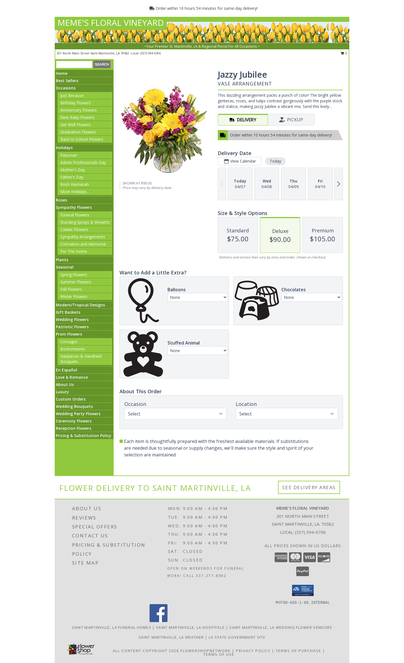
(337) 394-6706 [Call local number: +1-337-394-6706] (150, 53)
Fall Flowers (71, 289)
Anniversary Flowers (78, 110)
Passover (68, 155)
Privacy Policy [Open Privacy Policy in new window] (253, 650)
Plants (62, 259)
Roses (61, 200)
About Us (65, 384)
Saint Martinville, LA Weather (171, 637)
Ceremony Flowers (73, 421)
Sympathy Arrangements (82, 236)
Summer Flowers (75, 282)
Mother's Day (72, 169)
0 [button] (343, 53)
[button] (303, 590)
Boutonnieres (72, 349)
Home (61, 73)
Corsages (68, 341)
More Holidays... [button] (74, 191)
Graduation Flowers (78, 132)
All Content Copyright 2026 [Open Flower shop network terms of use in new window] (146, 650)
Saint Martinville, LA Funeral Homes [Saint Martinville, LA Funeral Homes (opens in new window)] (112, 627)
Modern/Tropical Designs (80, 305)
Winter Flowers (74, 296)
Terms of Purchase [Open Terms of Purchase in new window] (298, 650)
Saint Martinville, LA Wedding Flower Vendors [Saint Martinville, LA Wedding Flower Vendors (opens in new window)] (280, 627)
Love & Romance (72, 377)
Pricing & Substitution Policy (83, 435)
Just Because (72, 95)
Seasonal (65, 267)
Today (275, 161)
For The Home (73, 251)
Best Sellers (67, 80)
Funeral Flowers (74, 215)
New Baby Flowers (77, 117)
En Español (66, 370)
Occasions (65, 88)
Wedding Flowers (72, 319)
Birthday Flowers (75, 102)
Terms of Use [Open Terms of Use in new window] (219, 654)
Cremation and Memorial (83, 244)
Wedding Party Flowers (78, 413)
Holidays (64, 147)
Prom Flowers (69, 334)
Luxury (62, 391)
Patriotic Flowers (72, 326)
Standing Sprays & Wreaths (85, 222)
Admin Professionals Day (83, 162)
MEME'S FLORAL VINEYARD (111, 22)
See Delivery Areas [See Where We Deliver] (309, 487)
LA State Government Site (237, 637)
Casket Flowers (74, 229)
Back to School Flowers (81, 139)
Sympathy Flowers (74, 207)
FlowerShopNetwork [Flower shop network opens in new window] (205, 650)
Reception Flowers (73, 428)
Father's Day (71, 177)
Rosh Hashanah (74, 184)
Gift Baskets (68, 312)
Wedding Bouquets (74, 406)
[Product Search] (74, 64)
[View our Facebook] (158, 620)
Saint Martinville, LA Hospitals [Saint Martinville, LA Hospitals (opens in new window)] (190, 627)
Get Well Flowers (75, 124)
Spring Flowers (73, 274)
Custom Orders (71, 399)
